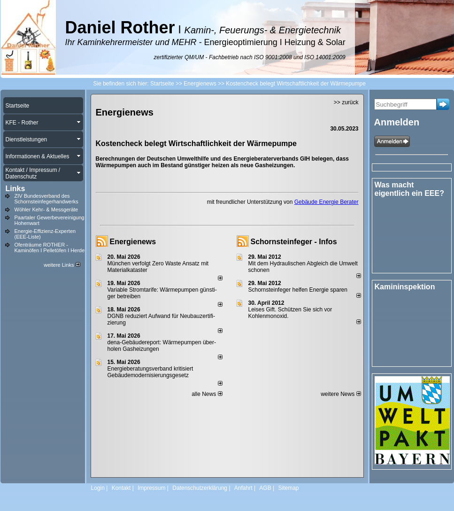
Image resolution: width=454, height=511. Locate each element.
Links (15, 189)
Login (98, 488)
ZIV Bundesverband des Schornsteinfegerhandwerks (46, 198)
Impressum (151, 488)
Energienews (133, 242)
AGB (265, 488)
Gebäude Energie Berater (326, 202)
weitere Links (62, 265)
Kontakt (121, 488)
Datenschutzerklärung (199, 488)
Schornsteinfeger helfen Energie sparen (297, 289)
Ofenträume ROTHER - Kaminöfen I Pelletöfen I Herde (50, 247)
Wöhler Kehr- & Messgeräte (46, 209)
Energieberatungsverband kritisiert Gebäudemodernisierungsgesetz (150, 372)
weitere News (341, 394)
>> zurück (346, 102)
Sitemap (288, 488)
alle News (207, 394)
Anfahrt (243, 488)
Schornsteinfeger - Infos (294, 242)
